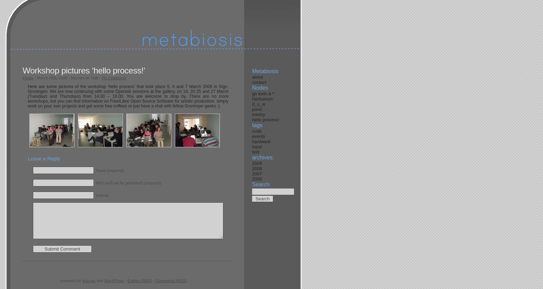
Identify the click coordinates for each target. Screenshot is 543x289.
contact (259, 82)
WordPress (114, 281)
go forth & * (263, 93)
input (257, 146)
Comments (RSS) (171, 281)
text (255, 152)
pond (257, 109)
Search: (261, 184)
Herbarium (262, 99)
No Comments (114, 78)
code (257, 131)
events (28, 78)
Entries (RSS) (139, 281)
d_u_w (258, 104)
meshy (258, 114)
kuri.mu (89, 281)
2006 (257, 179)
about (257, 77)
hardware (261, 141)
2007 (257, 173)
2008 (257, 168)
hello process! (265, 119)
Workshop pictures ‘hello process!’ (84, 70)
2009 (257, 163)
